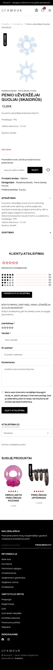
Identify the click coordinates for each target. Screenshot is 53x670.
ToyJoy (22, 190)
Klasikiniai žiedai (9, 91)
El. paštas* (7, 348)
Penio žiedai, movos (27, 91)
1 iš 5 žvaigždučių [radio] (3, 327)
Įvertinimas (8, 323)
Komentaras (8, 362)
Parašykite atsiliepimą (17, 293)
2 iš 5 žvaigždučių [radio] (4, 327)
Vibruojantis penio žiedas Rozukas (13, 498)
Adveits (19, 658)
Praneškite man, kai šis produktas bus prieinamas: (21, 161)
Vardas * (6, 333)
